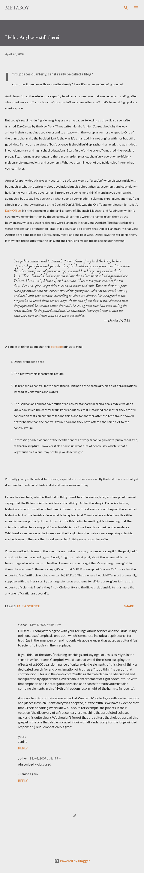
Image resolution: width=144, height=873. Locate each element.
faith (21, 606)
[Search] (126, 7)
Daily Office (13, 210)
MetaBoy (17, 7)
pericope (57, 346)
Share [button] (129, 606)
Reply (23, 748)
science (33, 606)
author (22, 624)
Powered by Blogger (72, 861)
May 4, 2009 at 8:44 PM (45, 624)
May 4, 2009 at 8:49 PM (45, 758)
